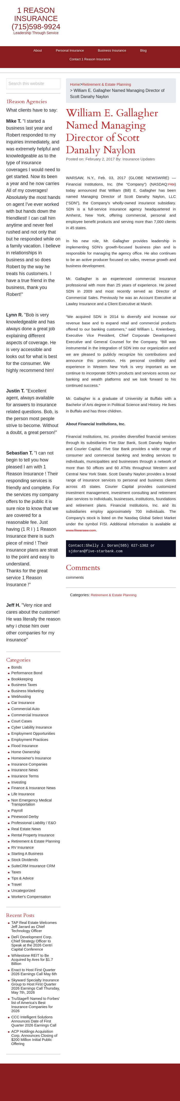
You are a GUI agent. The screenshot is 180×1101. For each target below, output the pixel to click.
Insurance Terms (26, 778)
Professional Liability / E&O (31, 827)
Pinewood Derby (26, 819)
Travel (17, 895)
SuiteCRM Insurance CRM (35, 876)
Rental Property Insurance (35, 841)
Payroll (17, 813)
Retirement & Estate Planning (116, 597)
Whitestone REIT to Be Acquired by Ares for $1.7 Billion (34, 970)
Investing (19, 785)
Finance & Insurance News (35, 790)
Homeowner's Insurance (33, 760)
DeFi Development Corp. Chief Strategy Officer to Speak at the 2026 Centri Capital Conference (34, 953)
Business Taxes (25, 687)
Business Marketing (29, 693)
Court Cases (22, 723)
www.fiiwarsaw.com (82, 533)
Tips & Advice (23, 889)
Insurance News (26, 772)
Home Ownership (27, 754)
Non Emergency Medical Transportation (33, 804)
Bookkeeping (23, 681)
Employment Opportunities (35, 736)
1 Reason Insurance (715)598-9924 (36, 19)
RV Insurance (23, 858)
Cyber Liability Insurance (33, 730)
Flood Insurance (26, 748)
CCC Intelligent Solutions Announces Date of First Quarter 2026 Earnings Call (34, 1042)
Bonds (17, 670)
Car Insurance (24, 705)
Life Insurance (24, 796)
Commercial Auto (27, 711)
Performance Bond (28, 675)
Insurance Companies (31, 767)
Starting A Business (29, 864)
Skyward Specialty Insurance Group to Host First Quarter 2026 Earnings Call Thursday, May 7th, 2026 (33, 1003)
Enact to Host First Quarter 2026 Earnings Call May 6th (35, 984)
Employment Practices (31, 742)
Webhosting (22, 699)
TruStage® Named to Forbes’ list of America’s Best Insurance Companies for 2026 (32, 1023)
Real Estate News (27, 835)
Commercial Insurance (31, 717)
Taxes (16, 883)
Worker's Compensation (33, 907)
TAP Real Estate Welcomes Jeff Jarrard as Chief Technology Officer (34, 937)
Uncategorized (24, 901)
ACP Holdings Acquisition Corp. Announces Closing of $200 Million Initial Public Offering (34, 1060)
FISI (171, 187)
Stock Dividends (26, 870)
